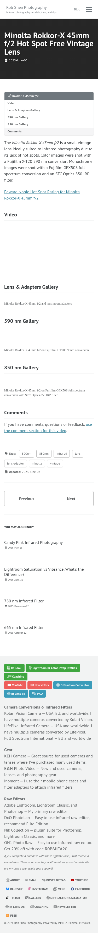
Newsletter (40, 685)
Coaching (15, 676)
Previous (26, 498)
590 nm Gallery (18, 117)
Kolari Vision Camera (22, 713)
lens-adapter (15, 463)
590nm (26, 453)
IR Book (14, 668)
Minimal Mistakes (79, 922)
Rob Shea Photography (31, 9)
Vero (59, 889)
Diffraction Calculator (72, 685)
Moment (11, 781)
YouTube (15, 685)
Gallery (33, 897)
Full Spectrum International (28, 738)
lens (77, 453)
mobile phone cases (60, 781)
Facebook (80, 889)
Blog (77, 9)
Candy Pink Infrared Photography (33, 542)
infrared (61, 453)
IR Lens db (16, 694)
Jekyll (61, 922)
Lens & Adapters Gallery (24, 110)
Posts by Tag (54, 880)
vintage (55, 463)
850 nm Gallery (18, 124)
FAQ (37, 694)
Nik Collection (16, 830)
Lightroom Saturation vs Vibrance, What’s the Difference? (44, 572)
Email (31, 880)
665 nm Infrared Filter (24, 627)
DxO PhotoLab (17, 817)
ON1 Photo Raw (18, 842)
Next (71, 498)
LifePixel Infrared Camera (26, 725)
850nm (44, 453)
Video (11, 103)
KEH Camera (15, 756)
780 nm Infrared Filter (24, 600)
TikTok (12, 897)
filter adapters (16, 787)
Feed (11, 915)
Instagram (38, 889)
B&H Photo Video (20, 768)
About (13, 880)
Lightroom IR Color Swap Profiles (53, 668)
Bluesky (14, 889)
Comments (15, 131)
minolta (37, 463)
